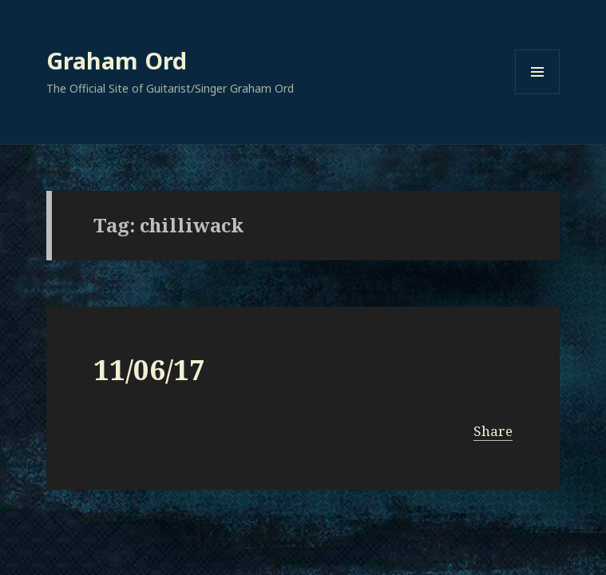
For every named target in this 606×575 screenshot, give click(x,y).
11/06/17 (149, 369)
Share (493, 431)
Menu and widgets (538, 93)
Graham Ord (116, 60)
